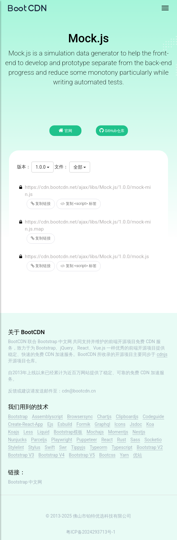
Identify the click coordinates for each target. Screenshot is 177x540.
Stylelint (16, 447)
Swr (63, 447)
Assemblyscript (47, 416)
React (107, 439)
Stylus (34, 447)
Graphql (102, 424)
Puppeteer (87, 439)
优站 (137, 455)
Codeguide (153, 416)
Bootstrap (18, 416)
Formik (83, 424)
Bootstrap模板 (68, 432)
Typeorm (98, 447)
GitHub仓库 (111, 130)
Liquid (43, 432)
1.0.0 (42, 167)
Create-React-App (25, 424)
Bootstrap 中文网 (55, 341)
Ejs (50, 424)
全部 (79, 167)
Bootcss (107, 455)
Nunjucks (17, 439)
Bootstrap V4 (51, 455)
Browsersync (80, 416)
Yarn (124, 455)
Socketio (153, 439)
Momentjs (118, 432)
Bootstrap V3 (21, 455)
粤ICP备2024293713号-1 (90, 532)
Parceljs (39, 439)
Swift (50, 447)
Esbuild (64, 424)
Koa (150, 424)
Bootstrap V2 (150, 447)
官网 (65, 130)
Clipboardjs (127, 416)
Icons (119, 424)
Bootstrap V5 (82, 455)
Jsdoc (136, 424)
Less (28, 432)
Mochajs (95, 432)
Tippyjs (78, 447)
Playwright (61, 439)
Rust (121, 439)
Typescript (122, 447)
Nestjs (138, 432)
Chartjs (104, 416)
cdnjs (162, 354)
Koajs (13, 432)
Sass (135, 439)
